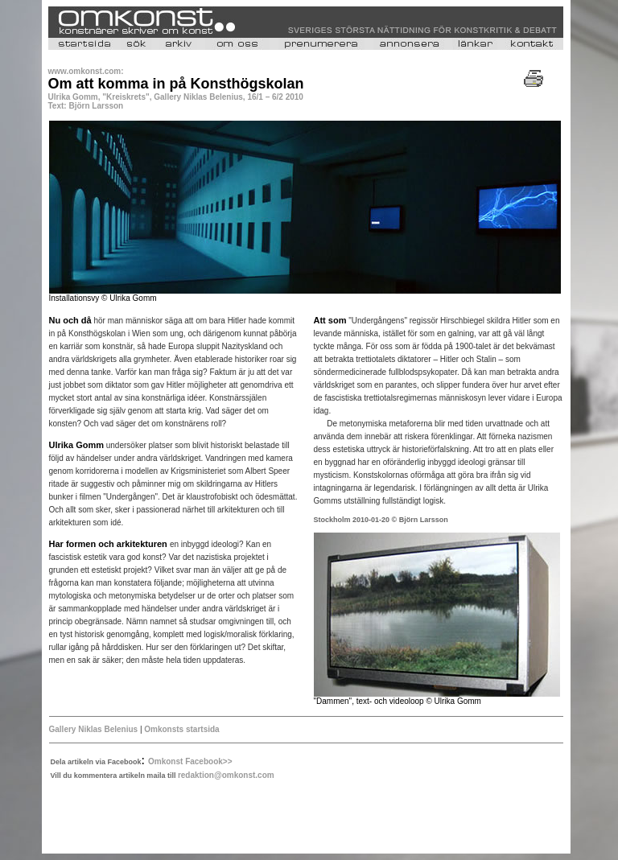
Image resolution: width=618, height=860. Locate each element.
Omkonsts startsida (181, 729)
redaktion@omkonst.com (226, 775)
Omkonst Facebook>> (190, 761)
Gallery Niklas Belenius (93, 729)
